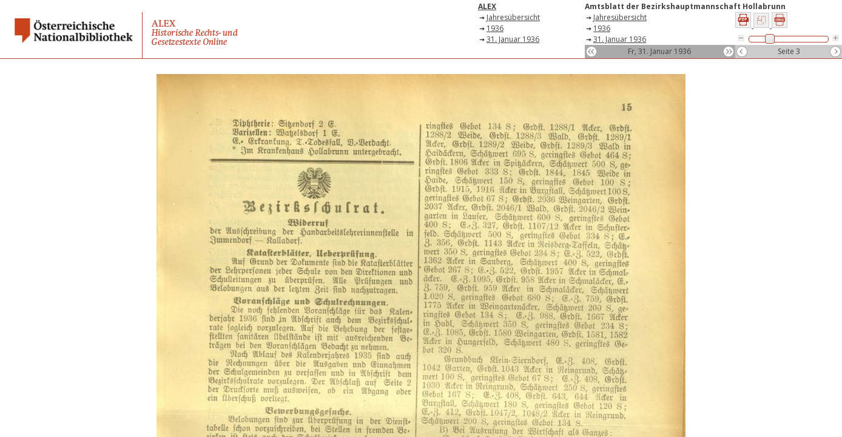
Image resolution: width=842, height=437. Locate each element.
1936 (495, 28)
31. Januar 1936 (513, 39)
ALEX (487, 6)
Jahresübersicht (513, 17)
